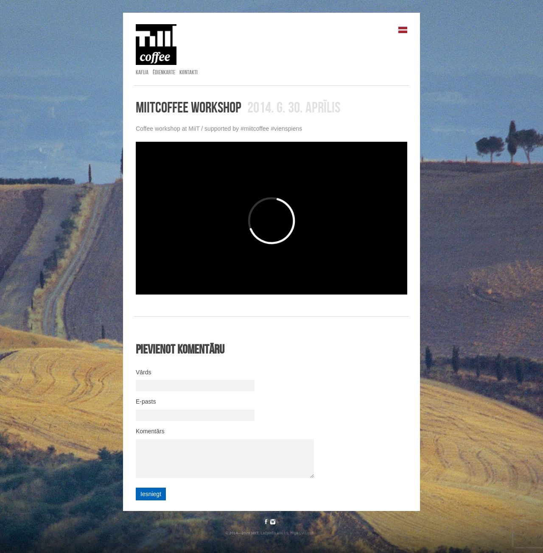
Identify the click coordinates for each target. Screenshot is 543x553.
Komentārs (150, 431)
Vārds (143, 372)
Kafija (142, 72)
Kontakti (188, 72)
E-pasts (146, 401)
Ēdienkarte (164, 72)
